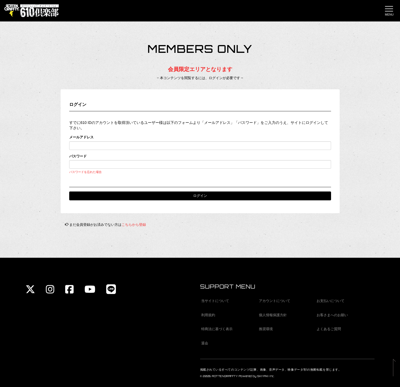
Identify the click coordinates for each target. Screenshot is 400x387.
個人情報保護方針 (273, 315)
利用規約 (208, 315)
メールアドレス (81, 137)
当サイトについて (215, 301)
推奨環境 (266, 329)
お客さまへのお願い (332, 315)
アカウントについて (274, 301)
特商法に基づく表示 (217, 329)
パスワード (78, 156)
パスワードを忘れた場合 (85, 172)
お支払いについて (330, 301)
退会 (204, 343)
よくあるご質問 (329, 329)
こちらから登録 (134, 225)
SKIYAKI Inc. (266, 376)
